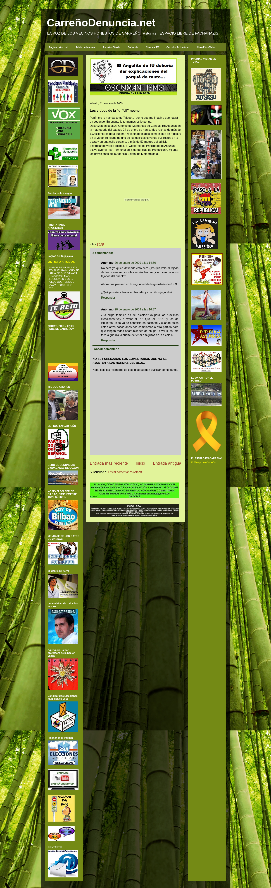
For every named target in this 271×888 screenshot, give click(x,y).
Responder (108, 297)
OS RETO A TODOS (61, 261)
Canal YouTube (206, 47)
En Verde (133, 47)
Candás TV (152, 47)
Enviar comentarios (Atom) (125, 472)
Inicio (140, 463)
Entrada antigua (167, 463)
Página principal (58, 47)
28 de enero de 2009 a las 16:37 (135, 309)
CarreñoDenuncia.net (101, 23)
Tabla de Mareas (85, 47)
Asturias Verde (111, 47)
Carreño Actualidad (177, 47)
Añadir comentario (106, 349)
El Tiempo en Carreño (203, 462)
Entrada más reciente (109, 463)
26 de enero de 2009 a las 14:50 (135, 262)
